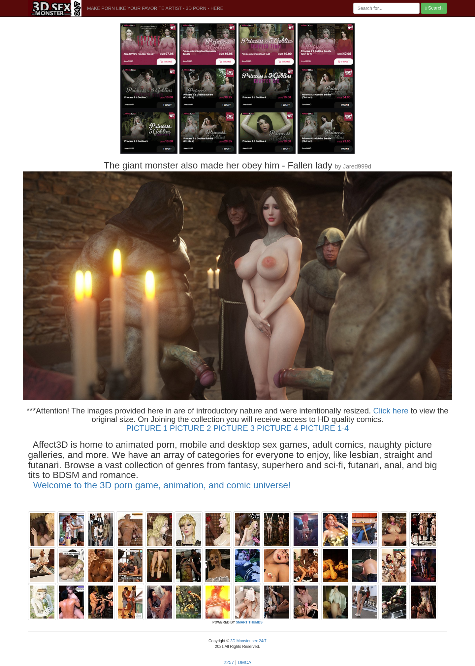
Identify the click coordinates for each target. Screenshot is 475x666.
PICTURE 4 (277, 428)
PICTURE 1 (147, 428)
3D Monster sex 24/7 (248, 641)
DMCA (244, 662)
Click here (390, 410)
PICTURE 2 (190, 428)
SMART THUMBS (249, 622)
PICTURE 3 (234, 428)
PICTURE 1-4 (325, 428)
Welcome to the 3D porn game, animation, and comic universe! (162, 485)
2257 (229, 662)
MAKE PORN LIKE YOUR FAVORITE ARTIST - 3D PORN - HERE (155, 8)
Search (434, 8)
